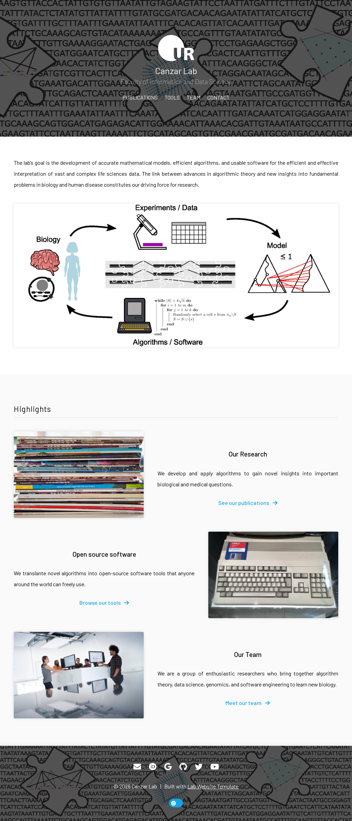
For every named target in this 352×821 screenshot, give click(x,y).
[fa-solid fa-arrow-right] (248, 502)
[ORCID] (152, 766)
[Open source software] (273, 575)
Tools (172, 97)
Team (193, 97)
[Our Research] (79, 474)
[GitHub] (183, 766)
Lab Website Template (213, 786)
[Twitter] (198, 766)
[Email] (137, 766)
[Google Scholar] (168, 766)
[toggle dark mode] (176, 803)
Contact (218, 97)
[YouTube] (215, 766)
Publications (140, 97)
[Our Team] (79, 675)
